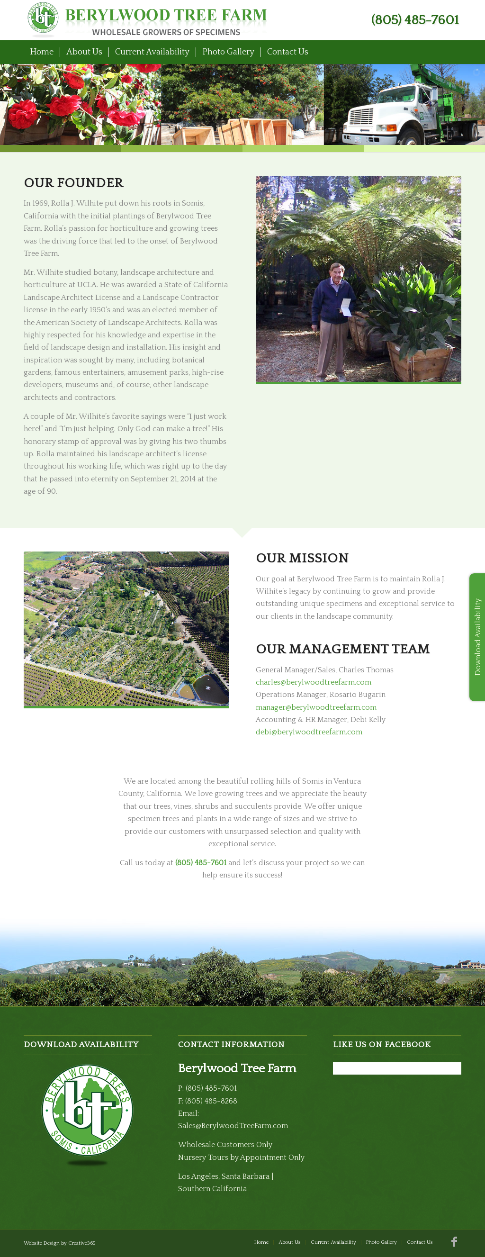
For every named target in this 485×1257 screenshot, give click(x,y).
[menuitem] (42, 52)
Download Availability (478, 637)
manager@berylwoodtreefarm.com (316, 707)
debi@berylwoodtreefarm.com (309, 732)
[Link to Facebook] (454, 1242)
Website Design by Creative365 (59, 1243)
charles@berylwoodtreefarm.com (313, 682)
